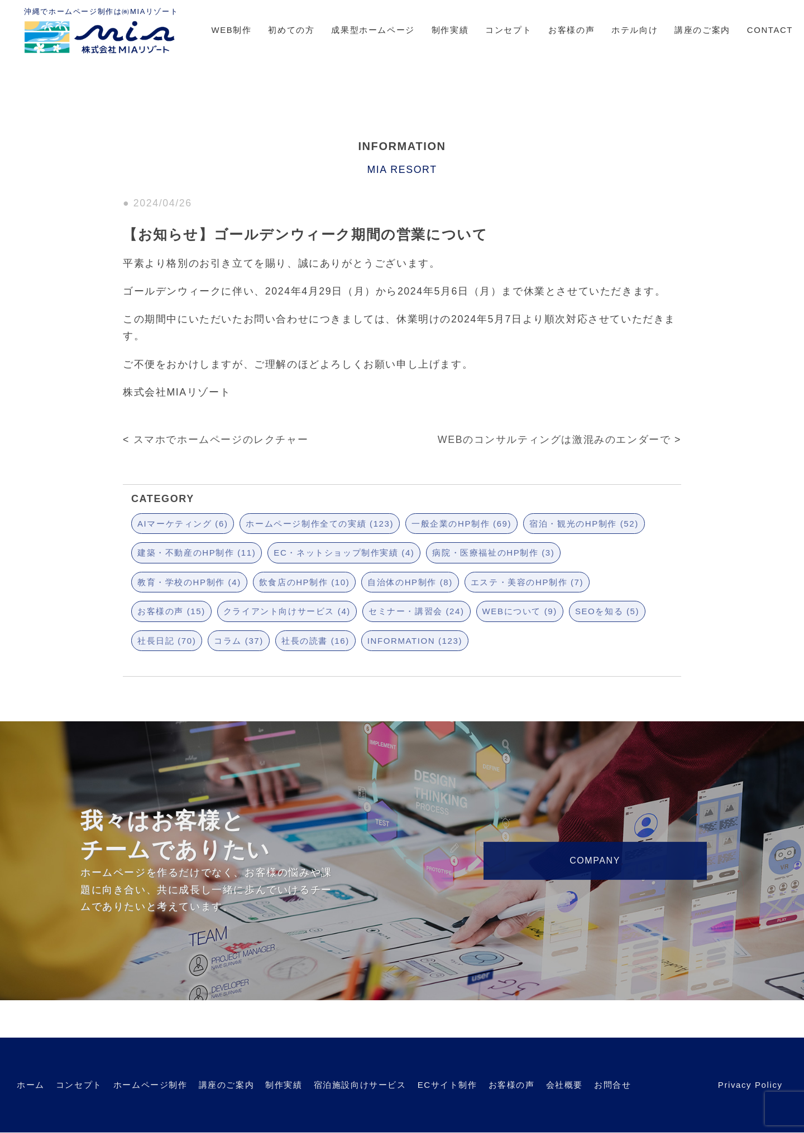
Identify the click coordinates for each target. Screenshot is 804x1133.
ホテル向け (634, 30)
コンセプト (508, 30)
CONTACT (770, 30)
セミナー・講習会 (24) (416, 611)
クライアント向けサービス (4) (287, 611)
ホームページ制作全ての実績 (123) (320, 523)
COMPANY (595, 860)
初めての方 (291, 30)
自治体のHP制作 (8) (410, 582)
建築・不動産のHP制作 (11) (196, 552)
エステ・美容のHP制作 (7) (527, 582)
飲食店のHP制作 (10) (304, 582)
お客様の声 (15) (171, 611)
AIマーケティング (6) (182, 523)
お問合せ (612, 1084)
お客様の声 (571, 30)
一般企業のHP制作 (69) (461, 523)
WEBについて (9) (519, 611)
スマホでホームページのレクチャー (221, 439)
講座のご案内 (702, 30)
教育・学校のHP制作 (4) (189, 582)
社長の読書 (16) (315, 640)
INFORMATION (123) (414, 640)
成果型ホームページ (372, 30)
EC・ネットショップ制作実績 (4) (344, 552)
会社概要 (564, 1084)
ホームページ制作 (150, 1084)
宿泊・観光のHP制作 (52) (584, 523)
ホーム (31, 1084)
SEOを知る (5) (607, 611)
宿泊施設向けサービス (360, 1084)
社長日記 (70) (166, 640)
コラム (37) (239, 640)
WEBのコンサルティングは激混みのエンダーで (554, 439)
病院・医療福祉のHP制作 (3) (493, 552)
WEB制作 (231, 30)
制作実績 (450, 30)
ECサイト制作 (447, 1084)
